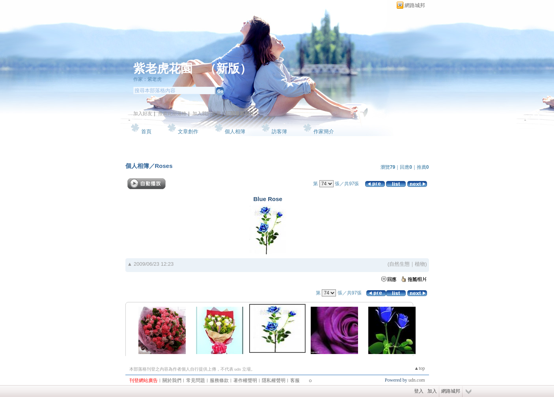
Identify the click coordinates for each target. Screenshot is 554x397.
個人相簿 (235, 131)
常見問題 (195, 380)
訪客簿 (279, 131)
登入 (418, 391)
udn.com (417, 380)
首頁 (146, 131)
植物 (420, 264)
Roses (164, 165)
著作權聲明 (245, 380)
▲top (419, 368)
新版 (228, 68)
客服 (295, 380)
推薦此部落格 (172, 113)
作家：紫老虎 (147, 79)
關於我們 (171, 380)
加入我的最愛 (206, 113)
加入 (432, 391)
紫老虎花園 (162, 68)
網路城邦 (415, 5)
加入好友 (142, 113)
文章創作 (188, 131)
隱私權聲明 (273, 380)
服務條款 (219, 380)
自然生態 (399, 264)
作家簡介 (323, 131)
